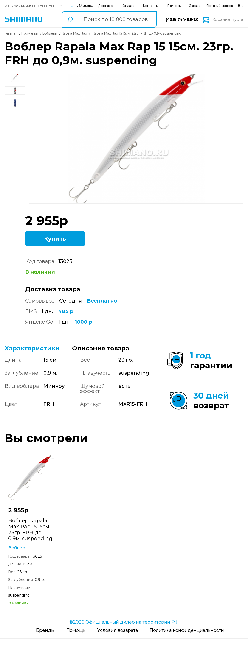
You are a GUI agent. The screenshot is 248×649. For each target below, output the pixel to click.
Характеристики (32, 348)
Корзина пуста (227, 19)
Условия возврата (117, 640)
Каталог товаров (52, 19)
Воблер (16, 558)
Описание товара (100, 348)
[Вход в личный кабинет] (243, 5)
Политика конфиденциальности (186, 640)
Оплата (128, 6)
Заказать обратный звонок (211, 6)
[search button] (70, 19)
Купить (55, 238)
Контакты (150, 6)
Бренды (45, 640)
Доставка (106, 6)
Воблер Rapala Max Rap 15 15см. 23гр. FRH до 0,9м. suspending (30, 540)
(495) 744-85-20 (182, 19)
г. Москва (84, 5)
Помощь (174, 6)
